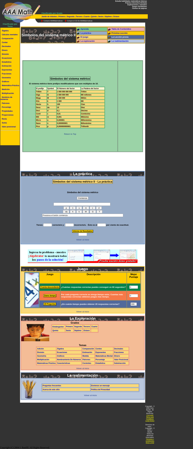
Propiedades (7, 111)
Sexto (101, 17)
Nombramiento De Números (69, 360)
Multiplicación (8, 93)
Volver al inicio (82, 240)
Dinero (5, 50)
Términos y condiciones (150, 440)
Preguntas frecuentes (52, 386)
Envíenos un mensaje (100, 386)
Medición (6, 89)
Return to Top (70, 134)
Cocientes (86, 363)
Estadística (6, 62)
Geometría (6, 78)
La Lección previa (119, 37)
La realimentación (119, 41)
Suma (4, 123)
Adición (40, 349)
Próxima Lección (119, 33)
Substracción (120, 363)
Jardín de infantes (49, 17)
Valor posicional (9, 127)
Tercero (79, 17)
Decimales (6, 46)
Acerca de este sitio (51, 389)
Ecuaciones (7, 58)
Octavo (116, 17)
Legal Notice (150, 421)
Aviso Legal (150, 443)
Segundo (70, 17)
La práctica (86, 33)
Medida (85, 356)
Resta (4, 119)
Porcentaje (6, 107)
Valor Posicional (121, 360)
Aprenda (85, 29)
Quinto (93, 17)
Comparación (7, 38)
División (5, 54)
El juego (84, 37)
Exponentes (7, 70)
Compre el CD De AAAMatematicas (79, 21)
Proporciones (7, 115)
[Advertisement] (9, 138)
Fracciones (6, 74)
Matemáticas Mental (104, 356)
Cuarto (86, 17)
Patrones (5, 103)
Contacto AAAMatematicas (53, 21)
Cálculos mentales (10, 35)
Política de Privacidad (100, 389)
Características (63, 363)
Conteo (99, 349)
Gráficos (5, 82)
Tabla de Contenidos (121, 29)
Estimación (6, 66)
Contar (5, 42)
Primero (62, 17)
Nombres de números (6, 98)
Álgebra (5, 31)
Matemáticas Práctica (46, 363)
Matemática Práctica (10, 85)
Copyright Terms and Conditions (150, 417)
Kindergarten (58, 327)
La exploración (88, 41)
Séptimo (108, 17)
